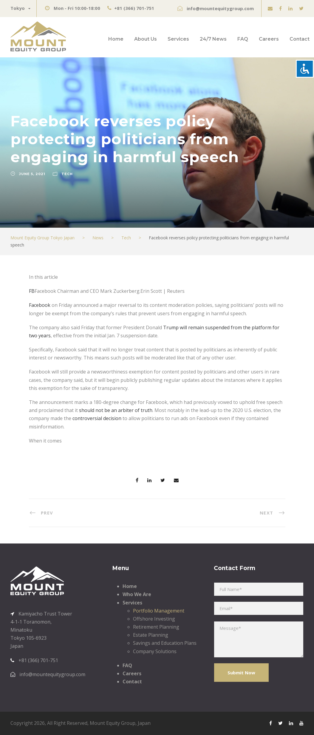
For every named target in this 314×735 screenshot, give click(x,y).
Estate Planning (150, 635)
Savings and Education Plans (165, 643)
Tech (67, 174)
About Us (145, 39)
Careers (269, 39)
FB (32, 291)
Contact (300, 39)
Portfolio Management (158, 610)
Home (115, 39)
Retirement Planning (156, 627)
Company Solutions (155, 651)
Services (178, 39)
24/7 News (213, 39)
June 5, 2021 (32, 174)
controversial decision (96, 418)
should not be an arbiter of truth (115, 410)
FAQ (242, 39)
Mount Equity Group (112, 723)
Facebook (39, 305)
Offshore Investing (154, 618)
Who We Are (137, 594)
